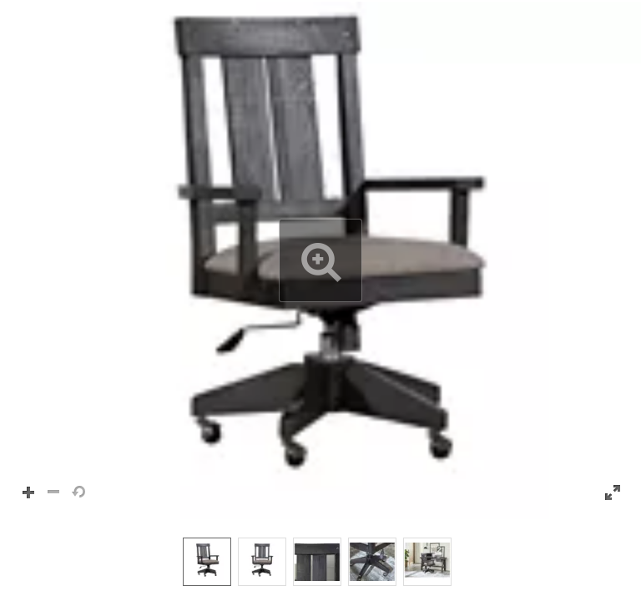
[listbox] (320, 561)
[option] (207, 562)
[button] (320, 260)
